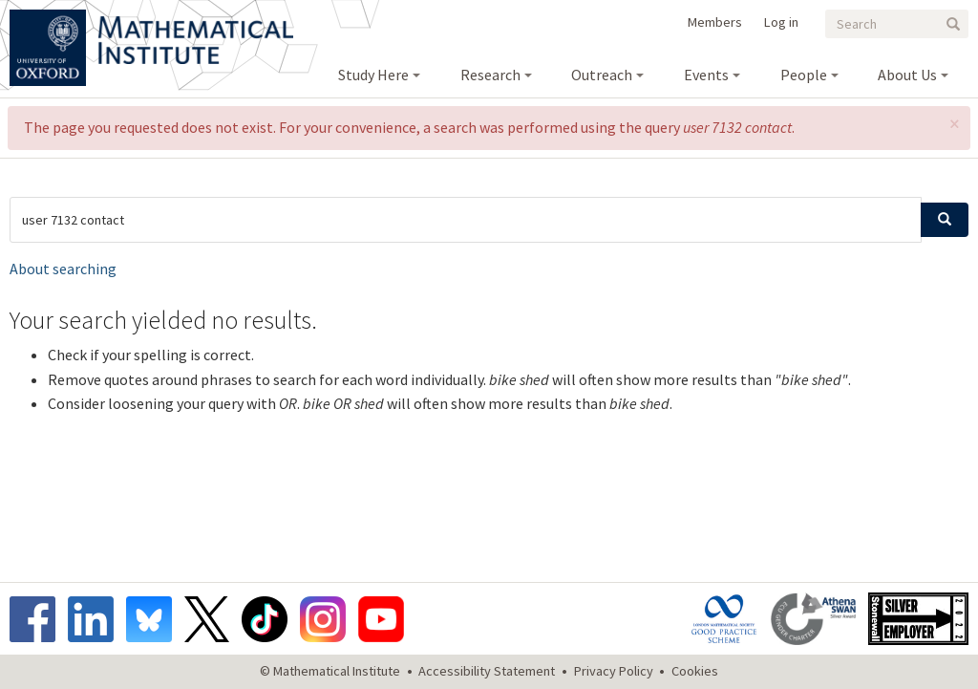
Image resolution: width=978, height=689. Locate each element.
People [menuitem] (803, 74)
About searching (63, 268)
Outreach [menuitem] (601, 74)
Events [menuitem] (706, 74)
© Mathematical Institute (330, 670)
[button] (954, 124)
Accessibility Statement (486, 670)
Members (715, 22)
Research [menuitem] (490, 74)
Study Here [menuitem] (373, 74)
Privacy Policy (613, 670)
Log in (781, 22)
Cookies (694, 670)
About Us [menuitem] (907, 74)
